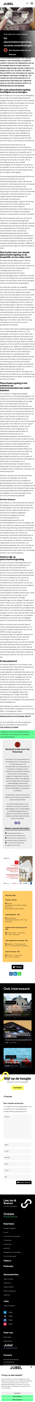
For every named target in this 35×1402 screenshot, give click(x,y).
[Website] (15, 823)
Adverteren (7, 1283)
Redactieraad (8, 1341)
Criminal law (7, 1240)
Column (6, 1232)
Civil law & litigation (10, 1228)
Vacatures (7, 1295)
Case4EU (7, 1065)
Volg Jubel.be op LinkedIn (9, 727)
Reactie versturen (24, 1182)
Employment (8, 1244)
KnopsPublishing (9, 1014)
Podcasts (8, 1266)
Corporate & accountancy (12, 1236)
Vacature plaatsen (9, 1306)
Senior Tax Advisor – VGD (12, 951)
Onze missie (7, 1337)
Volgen (10, 1312)
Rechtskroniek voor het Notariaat (12, 86)
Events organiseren (10, 1291)
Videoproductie (8, 1287)
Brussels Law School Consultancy (13, 1040)
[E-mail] (19, 823)
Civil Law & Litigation (19, 34)
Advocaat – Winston (11, 900)
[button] (31, 2)
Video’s (7, 1260)
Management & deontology (12, 1252)
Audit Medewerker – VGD (12, 914)
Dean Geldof (24, 1040)
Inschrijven (17, 1088)
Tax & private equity (10, 1256)
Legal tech (7, 1248)
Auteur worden (8, 1279)
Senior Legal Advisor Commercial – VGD (16, 940)
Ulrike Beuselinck (17, 1014)
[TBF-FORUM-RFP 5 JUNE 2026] (17, 885)
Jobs (6, 1301)
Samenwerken (11, 1274)
